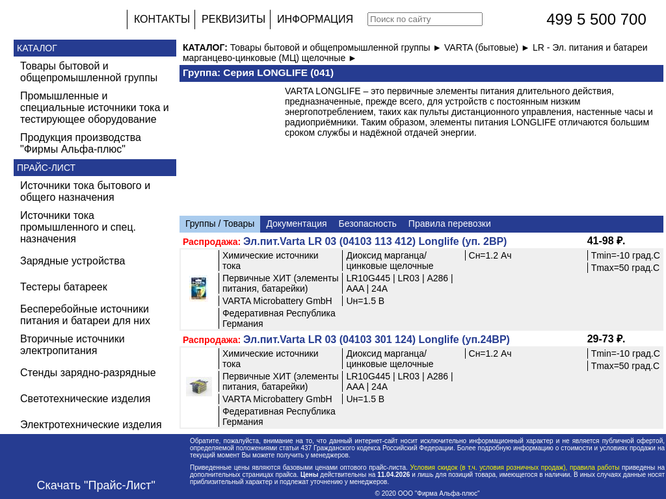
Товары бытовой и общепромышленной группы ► (337, 47)
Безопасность (368, 223)
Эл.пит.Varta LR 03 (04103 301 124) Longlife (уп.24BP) (376, 339)
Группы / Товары (219, 223)
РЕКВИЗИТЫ (233, 19)
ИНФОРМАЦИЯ (315, 19)
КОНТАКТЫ (162, 19)
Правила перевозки (449, 223)
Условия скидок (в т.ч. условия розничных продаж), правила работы (515, 467)
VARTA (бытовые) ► (488, 47)
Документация (296, 223)
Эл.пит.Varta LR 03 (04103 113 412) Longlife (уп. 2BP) (375, 241)
